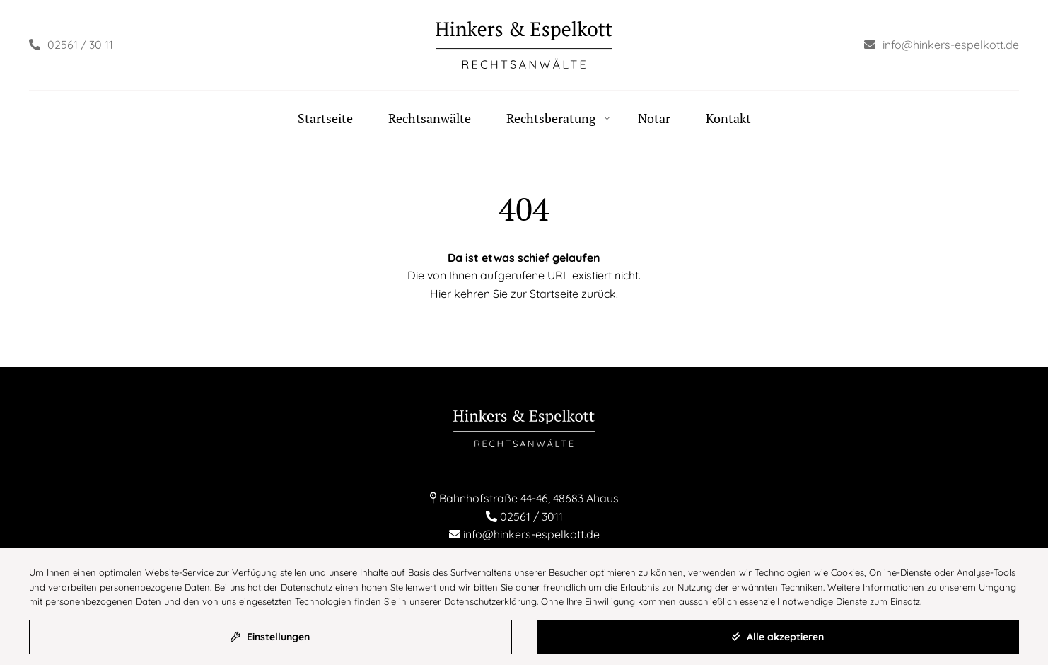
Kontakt (728, 118)
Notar (654, 118)
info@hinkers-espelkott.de (531, 534)
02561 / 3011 (531, 516)
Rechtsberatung (550, 118)
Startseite (325, 118)
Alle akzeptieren (778, 636)
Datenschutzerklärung (490, 601)
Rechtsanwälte (429, 118)
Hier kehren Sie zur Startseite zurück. (524, 294)
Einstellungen (270, 636)
